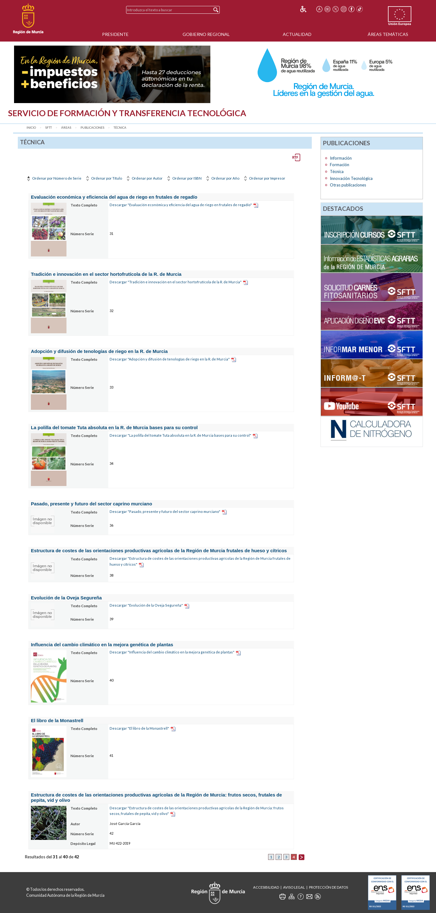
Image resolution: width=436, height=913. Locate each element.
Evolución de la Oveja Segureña (66, 597)
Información (341, 158)
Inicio (31, 127)
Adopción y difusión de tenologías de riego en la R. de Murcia (99, 351)
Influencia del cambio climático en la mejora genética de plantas (102, 644)
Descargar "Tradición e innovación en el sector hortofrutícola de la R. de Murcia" (176, 282)
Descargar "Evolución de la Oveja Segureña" (146, 605)
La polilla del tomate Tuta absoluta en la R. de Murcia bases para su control (114, 427)
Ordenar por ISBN (184, 178)
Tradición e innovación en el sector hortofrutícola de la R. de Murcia (106, 274)
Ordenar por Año (222, 178)
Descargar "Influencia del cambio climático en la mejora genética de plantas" (172, 652)
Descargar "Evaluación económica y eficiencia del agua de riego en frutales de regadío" (181, 205)
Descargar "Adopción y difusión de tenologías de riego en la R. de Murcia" (170, 359)
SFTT (48, 127)
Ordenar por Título (103, 178)
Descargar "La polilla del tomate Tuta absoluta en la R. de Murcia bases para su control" (180, 435)
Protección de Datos (328, 887)
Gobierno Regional (206, 34)
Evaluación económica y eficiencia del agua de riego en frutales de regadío (114, 197)
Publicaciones (92, 127)
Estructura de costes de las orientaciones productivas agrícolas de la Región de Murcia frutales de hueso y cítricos (159, 550)
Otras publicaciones (348, 184)
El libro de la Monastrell (57, 720)
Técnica (120, 127)
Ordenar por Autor (144, 178)
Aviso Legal (294, 887)
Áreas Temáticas (388, 34)
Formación (339, 164)
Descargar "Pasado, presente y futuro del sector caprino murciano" (165, 511)
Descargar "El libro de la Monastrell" (139, 728)
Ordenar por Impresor (263, 178)
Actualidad (297, 34)
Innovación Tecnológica (351, 178)
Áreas (66, 127)
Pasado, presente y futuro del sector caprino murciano (91, 503)
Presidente (115, 34)
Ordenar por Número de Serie (53, 178)
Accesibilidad (266, 887)
